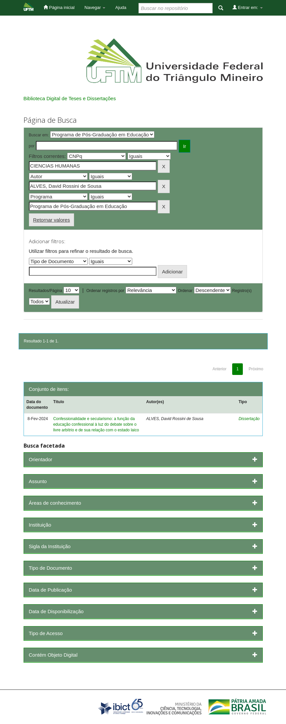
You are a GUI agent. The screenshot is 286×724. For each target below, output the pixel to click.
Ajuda (120, 7)
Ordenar (185, 290)
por (32, 146)
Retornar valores (51, 220)
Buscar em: (39, 135)
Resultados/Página (45, 290)
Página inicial (59, 7)
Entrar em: (248, 7)
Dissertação (248, 418)
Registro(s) (242, 290)
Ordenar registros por (105, 290)
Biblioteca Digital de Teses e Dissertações (70, 98)
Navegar (94, 7)
